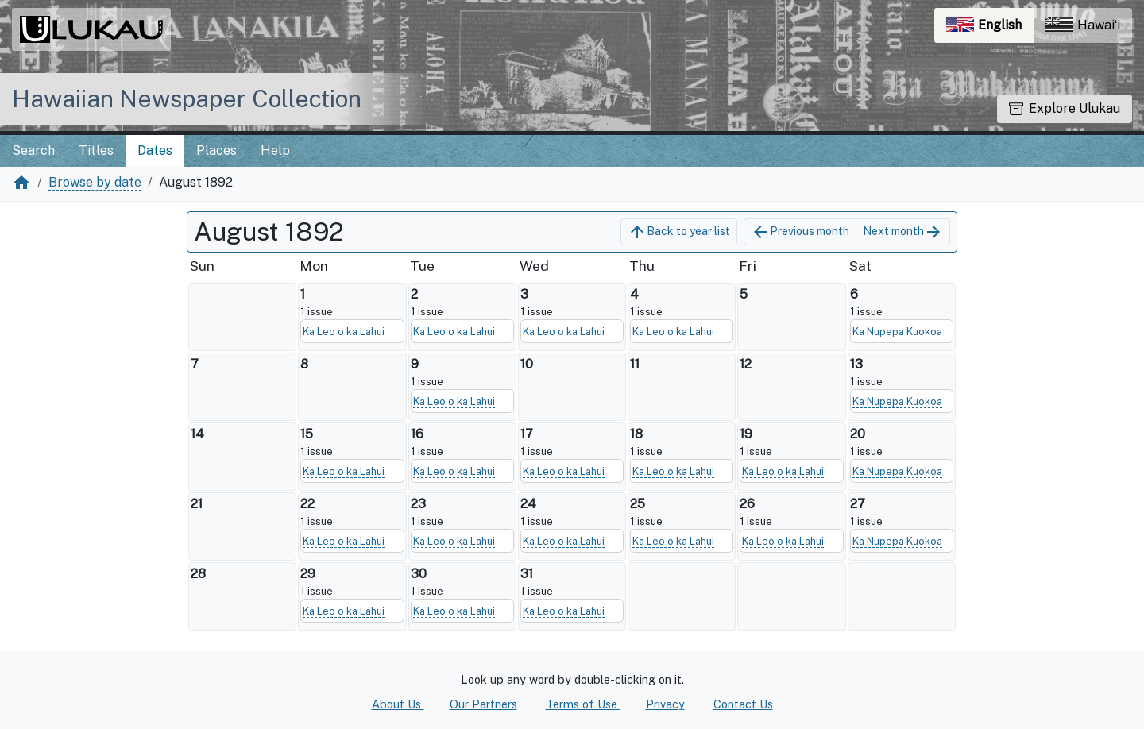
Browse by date (94, 182)
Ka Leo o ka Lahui (344, 332)
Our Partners (483, 704)
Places (216, 150)
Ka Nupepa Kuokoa (897, 332)
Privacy (665, 704)
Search (33, 150)
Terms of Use (583, 704)
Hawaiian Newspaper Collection (186, 98)
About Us (398, 704)
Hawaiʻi (1082, 25)
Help (275, 150)
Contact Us (743, 704)
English (990, 29)
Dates (154, 150)
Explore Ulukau (1064, 108)
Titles (96, 150)
